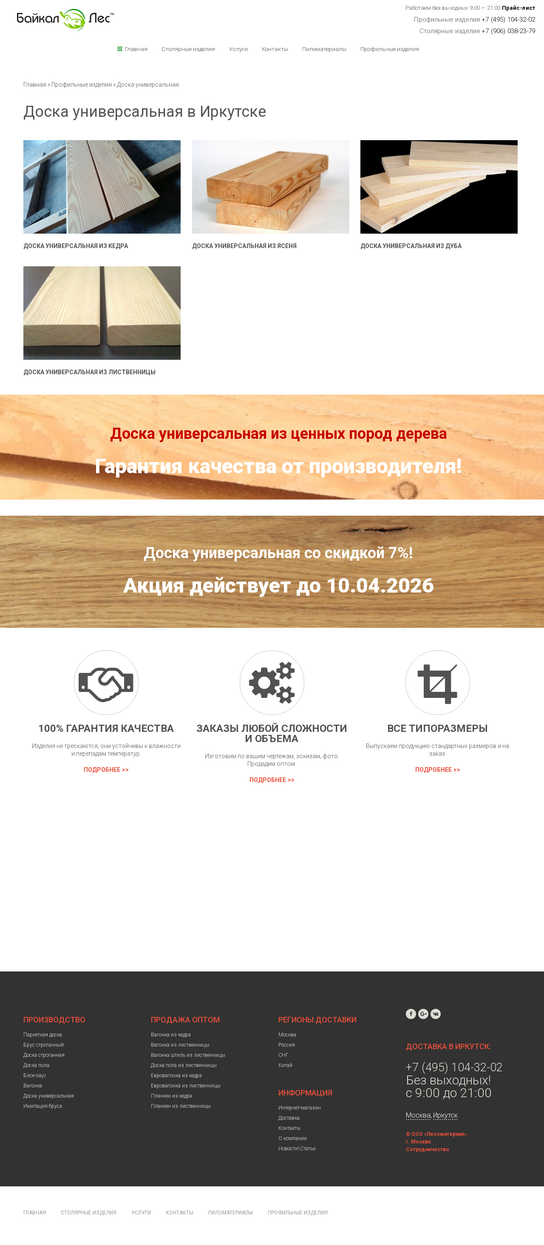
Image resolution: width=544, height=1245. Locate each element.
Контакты (275, 48)
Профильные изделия (389, 48)
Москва (287, 1035)
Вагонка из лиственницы (180, 1045)
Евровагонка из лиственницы (186, 1086)
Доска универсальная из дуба (411, 246)
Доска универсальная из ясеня (244, 246)
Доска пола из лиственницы (184, 1065)
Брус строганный (43, 1045)
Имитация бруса (42, 1106)
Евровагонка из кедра (176, 1075)
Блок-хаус (34, 1075)
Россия (286, 1045)
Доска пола (36, 1065)
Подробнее (102, 769)
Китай (285, 1065)
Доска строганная (44, 1055)
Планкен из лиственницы (181, 1106)
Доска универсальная (148, 84)
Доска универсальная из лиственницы (89, 372)
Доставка (289, 1118)
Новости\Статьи (297, 1149)
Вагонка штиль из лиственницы (188, 1055)
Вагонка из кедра (171, 1035)
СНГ (283, 1055)
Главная (136, 48)
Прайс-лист (519, 8)
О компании (292, 1138)
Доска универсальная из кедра (75, 246)
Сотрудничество (427, 1149)
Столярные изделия (188, 48)
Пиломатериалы (324, 48)
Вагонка (32, 1086)
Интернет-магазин (299, 1108)
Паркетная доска (42, 1035)
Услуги (238, 48)
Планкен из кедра (171, 1096)
